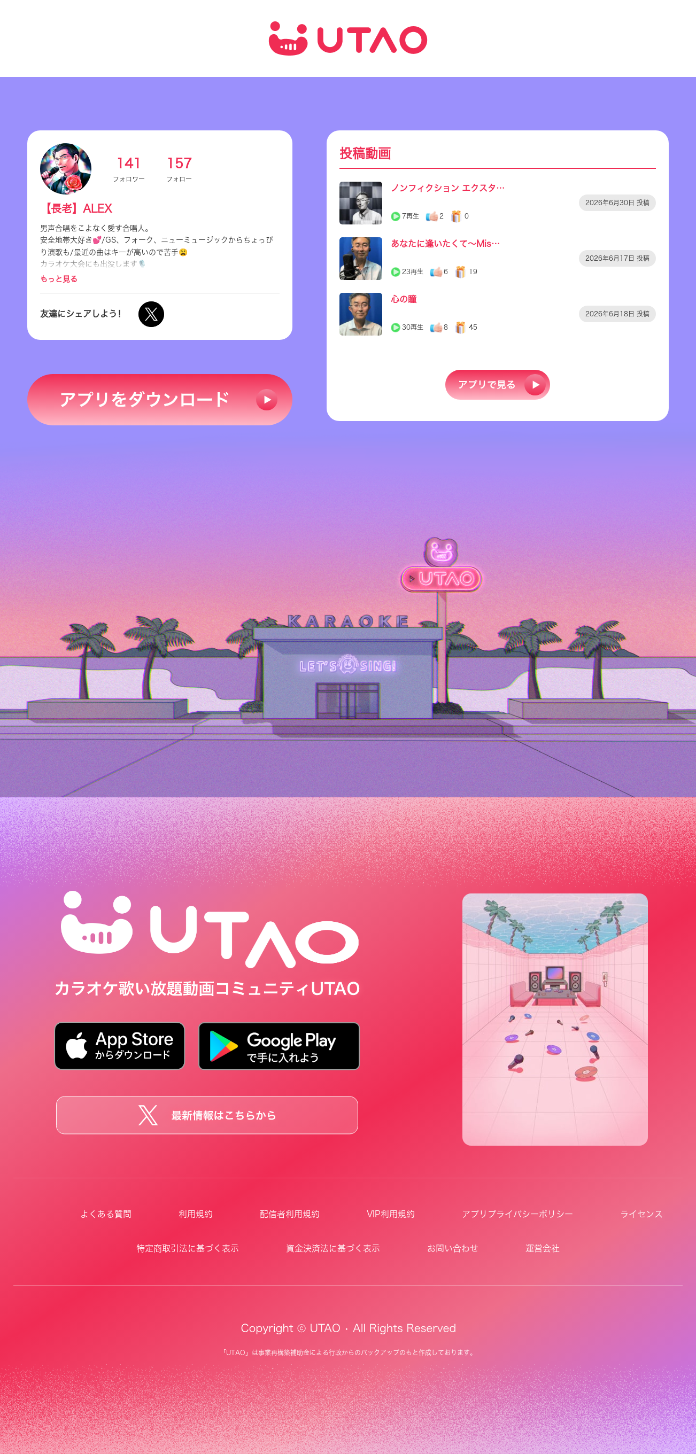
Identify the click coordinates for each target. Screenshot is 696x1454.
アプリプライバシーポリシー (517, 1214)
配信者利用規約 (290, 1214)
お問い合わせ (452, 1248)
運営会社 (542, 1248)
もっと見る (59, 279)
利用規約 (196, 1214)
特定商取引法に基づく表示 (187, 1248)
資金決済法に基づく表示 (333, 1248)
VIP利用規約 (391, 1214)
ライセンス (641, 1214)
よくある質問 (106, 1214)
